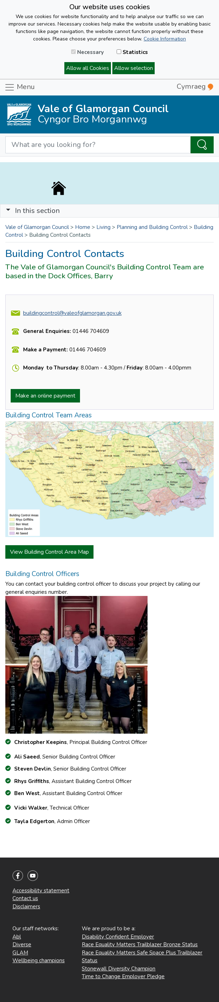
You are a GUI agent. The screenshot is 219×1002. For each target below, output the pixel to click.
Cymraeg (195, 86)
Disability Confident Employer (118, 936)
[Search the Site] (202, 144)
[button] (8, 210)
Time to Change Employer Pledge (123, 976)
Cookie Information (165, 38)
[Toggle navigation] (109, 211)
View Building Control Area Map (49, 552)
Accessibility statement (40, 890)
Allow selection (133, 68)
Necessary (87, 52)
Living (103, 227)
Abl (16, 936)
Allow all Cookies (87, 68)
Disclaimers (26, 906)
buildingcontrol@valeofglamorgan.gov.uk (72, 313)
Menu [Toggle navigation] (19, 87)
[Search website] (98, 144)
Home (82, 227)
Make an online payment (45, 396)
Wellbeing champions (38, 960)
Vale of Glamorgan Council (37, 227)
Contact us (25, 898)
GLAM (20, 952)
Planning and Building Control (152, 227)
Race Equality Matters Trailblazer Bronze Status (140, 944)
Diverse (21, 944)
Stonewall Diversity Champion (118, 968)
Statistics (132, 52)
